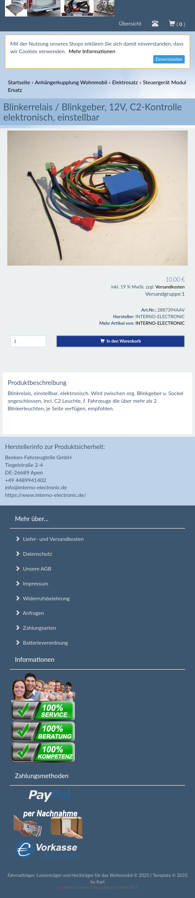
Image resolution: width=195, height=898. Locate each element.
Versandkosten (170, 286)
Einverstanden (169, 59)
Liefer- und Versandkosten (49, 539)
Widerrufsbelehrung (42, 598)
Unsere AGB (33, 568)
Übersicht (130, 23)
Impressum (31, 583)
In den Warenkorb (120, 341)
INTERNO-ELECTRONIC (160, 323)
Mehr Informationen (92, 51)
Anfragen (29, 613)
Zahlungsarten (35, 627)
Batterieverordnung (41, 642)
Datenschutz (33, 553)
